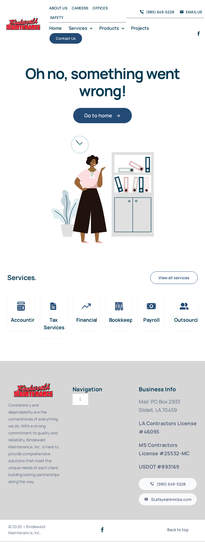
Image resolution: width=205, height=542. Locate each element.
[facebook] (198, 33)
